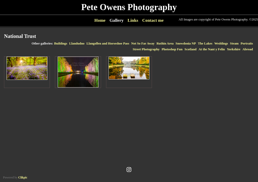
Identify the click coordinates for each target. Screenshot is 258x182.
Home (100, 20)
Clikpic (22, 177)
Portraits (247, 43)
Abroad (247, 49)
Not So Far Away (142, 43)
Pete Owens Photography (129, 7)
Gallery (117, 20)
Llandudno (76, 43)
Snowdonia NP (186, 43)
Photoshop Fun (172, 49)
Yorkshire (233, 49)
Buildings (60, 43)
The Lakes (205, 43)
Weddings (221, 43)
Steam (234, 43)
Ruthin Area (165, 43)
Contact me (153, 20)
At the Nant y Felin (212, 49)
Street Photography (146, 49)
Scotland (190, 49)
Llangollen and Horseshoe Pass (107, 43)
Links (132, 20)
